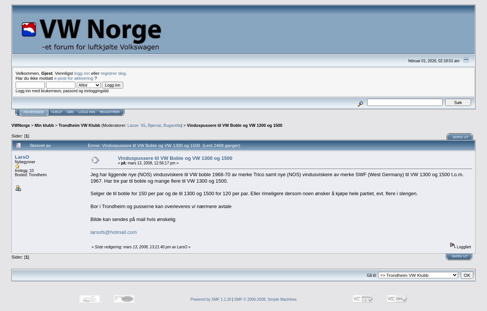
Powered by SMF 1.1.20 (211, 299)
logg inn (82, 73)
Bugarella (172, 125)
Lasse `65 (136, 125)
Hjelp (56, 112)
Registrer (110, 112)
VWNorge (20, 125)
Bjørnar (154, 125)
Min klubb (44, 125)
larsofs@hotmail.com (114, 232)
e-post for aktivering (73, 78)
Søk (70, 112)
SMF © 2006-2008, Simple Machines (265, 299)
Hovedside (34, 112)
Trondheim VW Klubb (79, 125)
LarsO (22, 157)
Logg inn (86, 112)
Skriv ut (461, 137)
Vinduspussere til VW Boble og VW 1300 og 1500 (234, 125)
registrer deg (113, 73)
